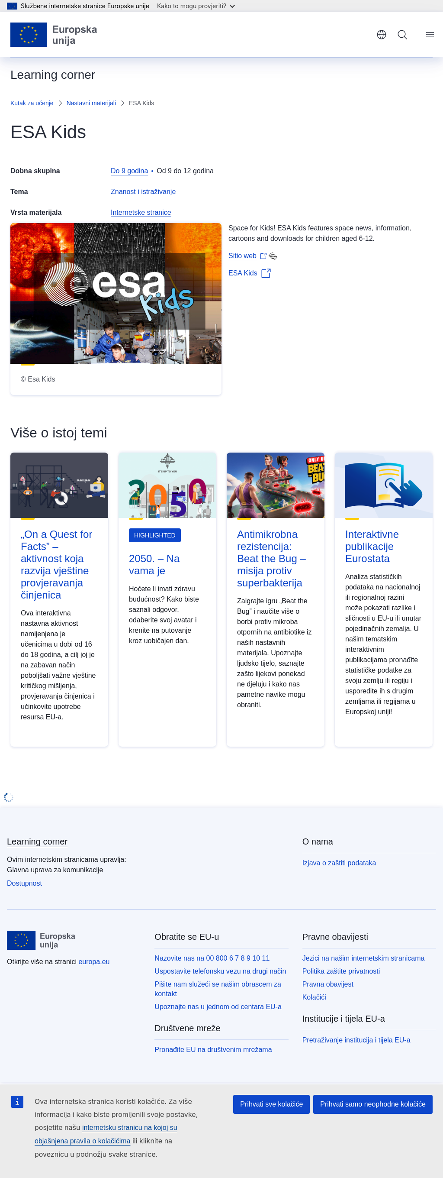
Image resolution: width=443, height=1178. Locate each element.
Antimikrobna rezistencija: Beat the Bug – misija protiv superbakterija (271, 558)
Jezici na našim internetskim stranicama (363, 958)
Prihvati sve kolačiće (271, 1104)
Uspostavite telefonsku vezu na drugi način (220, 971)
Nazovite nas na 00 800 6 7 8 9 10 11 (212, 958)
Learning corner (37, 841)
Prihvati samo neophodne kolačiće (373, 1104)
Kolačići (314, 997)
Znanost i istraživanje (143, 191)
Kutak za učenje (32, 103)
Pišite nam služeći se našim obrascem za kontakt (217, 989)
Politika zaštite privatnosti (341, 971)
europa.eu (93, 961)
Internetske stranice (141, 212)
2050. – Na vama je (154, 564)
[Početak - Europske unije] (54, 35)
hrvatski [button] (381, 34)
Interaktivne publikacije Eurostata (372, 546)
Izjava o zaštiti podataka (339, 863)
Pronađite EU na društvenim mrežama (213, 1049)
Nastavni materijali (91, 103)
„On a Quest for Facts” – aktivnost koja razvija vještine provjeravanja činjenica (56, 564)
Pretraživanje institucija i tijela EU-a (356, 1040)
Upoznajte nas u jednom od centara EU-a (218, 1006)
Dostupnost (24, 883)
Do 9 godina (129, 171)
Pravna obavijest (327, 984)
